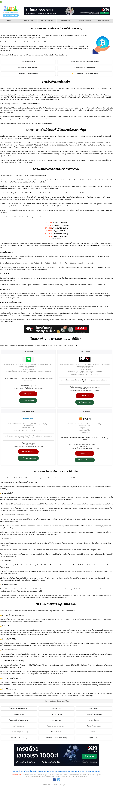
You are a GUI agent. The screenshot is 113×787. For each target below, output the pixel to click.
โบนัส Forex (61, 2)
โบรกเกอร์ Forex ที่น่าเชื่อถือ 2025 (48, 2)
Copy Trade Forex (103, 20)
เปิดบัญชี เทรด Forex (85, 20)
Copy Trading (72, 771)
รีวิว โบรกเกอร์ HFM (85, 402)
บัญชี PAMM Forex (18, 726)
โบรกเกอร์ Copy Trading (94, 726)
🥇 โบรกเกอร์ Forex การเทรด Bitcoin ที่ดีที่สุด (85, 73)
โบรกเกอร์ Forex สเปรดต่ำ (94, 714)
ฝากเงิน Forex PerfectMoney (19, 738)
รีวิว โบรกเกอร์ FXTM (84, 460)
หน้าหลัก (9, 20)
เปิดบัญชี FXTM (84, 453)
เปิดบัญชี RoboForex (28, 451)
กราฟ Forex (110, 2)
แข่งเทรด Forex (65, 20)
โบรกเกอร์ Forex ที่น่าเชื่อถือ (28, 771)
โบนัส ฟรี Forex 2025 (47, 20)
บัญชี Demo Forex (78, 2)
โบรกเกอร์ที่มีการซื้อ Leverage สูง (18, 720)
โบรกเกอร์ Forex (28, 20)
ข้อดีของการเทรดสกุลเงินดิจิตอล (28, 73)
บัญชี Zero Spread (56, 714)
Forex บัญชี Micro (94, 708)
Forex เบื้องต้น (94, 2)
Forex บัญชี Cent (56, 708)
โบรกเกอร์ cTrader (56, 732)
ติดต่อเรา (97, 771)
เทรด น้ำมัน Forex (94, 720)
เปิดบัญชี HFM (85, 395)
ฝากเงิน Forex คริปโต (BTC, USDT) (56, 738)
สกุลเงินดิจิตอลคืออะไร (28, 61)
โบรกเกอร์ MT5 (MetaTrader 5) (19, 732)
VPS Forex (87, 2)
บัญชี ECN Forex (19, 714)
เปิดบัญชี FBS (28, 394)
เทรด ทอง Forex (56, 720)
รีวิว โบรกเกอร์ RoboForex (28, 458)
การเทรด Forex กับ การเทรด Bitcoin (84, 67)
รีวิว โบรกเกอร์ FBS (28, 400)
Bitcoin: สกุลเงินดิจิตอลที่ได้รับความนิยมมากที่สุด (85, 61)
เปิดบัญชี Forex (69, 2)
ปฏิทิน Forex (102, 2)
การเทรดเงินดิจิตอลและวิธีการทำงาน (28, 67)
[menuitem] (9, 21)
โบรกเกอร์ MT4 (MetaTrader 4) (56, 726)
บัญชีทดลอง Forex (61, 771)
